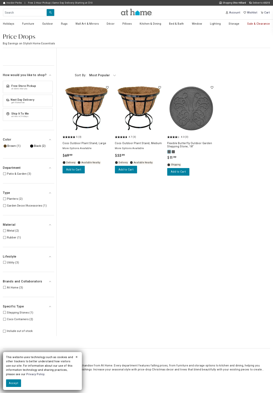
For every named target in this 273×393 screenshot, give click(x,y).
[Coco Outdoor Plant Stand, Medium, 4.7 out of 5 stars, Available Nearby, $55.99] (139, 108)
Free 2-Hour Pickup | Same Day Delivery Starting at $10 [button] (60, 3)
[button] (136, 12)
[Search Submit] (50, 12)
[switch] (107, 87)
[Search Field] (29, 12)
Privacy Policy (35, 374)
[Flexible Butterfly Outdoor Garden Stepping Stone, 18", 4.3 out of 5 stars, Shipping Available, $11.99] (191, 108)
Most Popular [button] (95, 75)
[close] (76, 357)
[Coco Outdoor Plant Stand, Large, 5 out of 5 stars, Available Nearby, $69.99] (86, 108)
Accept (13, 383)
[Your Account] (232, 12)
